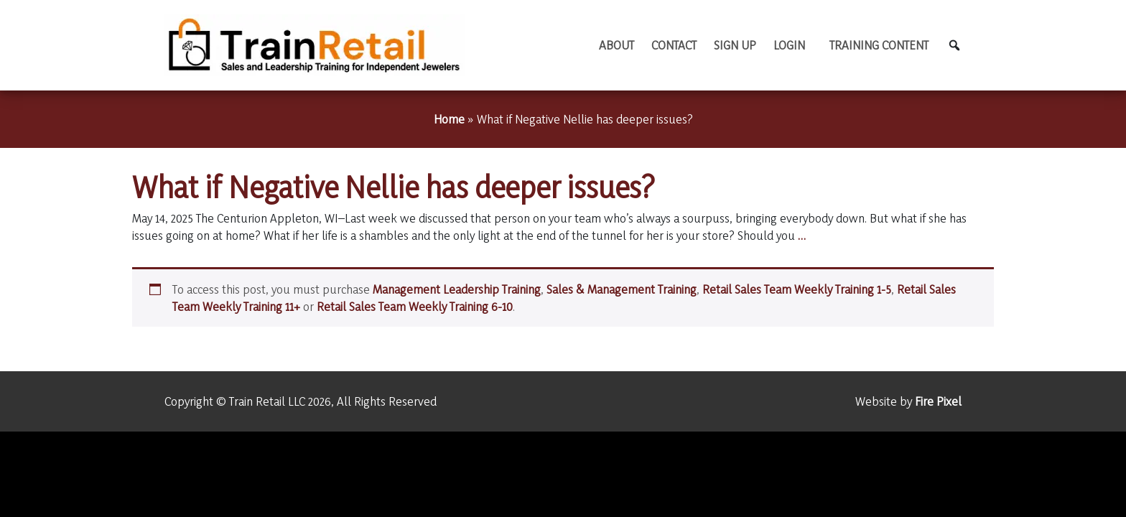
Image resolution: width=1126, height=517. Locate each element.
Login (789, 44)
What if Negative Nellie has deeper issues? (394, 186)
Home (449, 118)
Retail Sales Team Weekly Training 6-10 (415, 306)
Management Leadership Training (457, 289)
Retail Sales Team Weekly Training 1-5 (796, 289)
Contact (674, 44)
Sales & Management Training (621, 289)
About (616, 44)
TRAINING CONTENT (879, 44)
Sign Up (735, 44)
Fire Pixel (938, 401)
